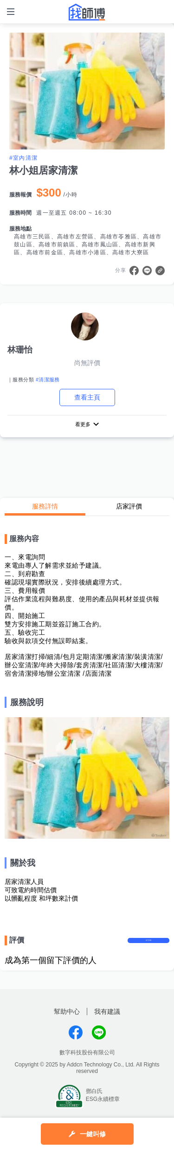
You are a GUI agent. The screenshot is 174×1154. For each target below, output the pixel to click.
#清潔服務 (48, 379)
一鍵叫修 (93, 1134)
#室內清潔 (23, 158)
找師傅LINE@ (99, 1042)
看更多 (82, 424)
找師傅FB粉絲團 (76, 1042)
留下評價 (148, 946)
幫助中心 (67, 1021)
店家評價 (129, 507)
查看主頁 (87, 397)
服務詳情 (45, 507)
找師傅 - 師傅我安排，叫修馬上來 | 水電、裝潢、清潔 (87, 12)
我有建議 (107, 1021)
